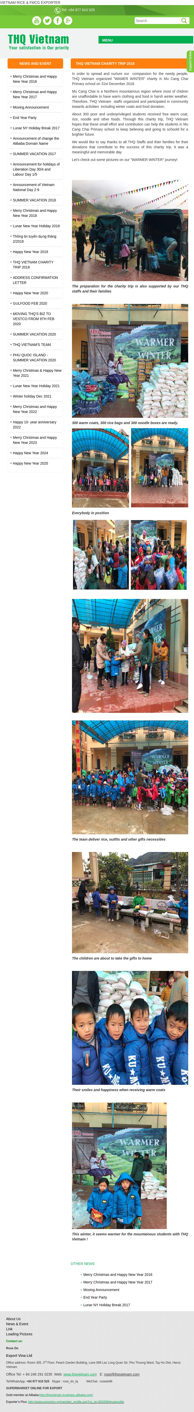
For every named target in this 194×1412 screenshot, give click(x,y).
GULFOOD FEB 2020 (30, 303)
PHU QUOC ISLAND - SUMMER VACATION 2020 (34, 357)
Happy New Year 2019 (30, 252)
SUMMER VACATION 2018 (34, 200)
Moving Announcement (31, 107)
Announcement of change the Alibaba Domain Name (36, 141)
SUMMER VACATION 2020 (34, 334)
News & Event (17, 1324)
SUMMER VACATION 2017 (34, 154)
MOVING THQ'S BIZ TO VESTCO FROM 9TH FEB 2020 (33, 319)
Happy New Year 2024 (30, 453)
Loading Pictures (19, 1334)
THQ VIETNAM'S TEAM (32, 345)
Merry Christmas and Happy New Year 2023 (35, 440)
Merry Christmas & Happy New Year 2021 (37, 373)
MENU (107, 40)
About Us (13, 1319)
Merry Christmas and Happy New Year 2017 (35, 94)
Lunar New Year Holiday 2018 (36, 226)
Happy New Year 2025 (30, 463)
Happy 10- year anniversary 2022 (34, 424)
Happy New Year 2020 (30, 293)
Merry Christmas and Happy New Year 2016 (35, 79)
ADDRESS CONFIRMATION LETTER (35, 280)
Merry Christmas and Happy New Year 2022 (35, 409)
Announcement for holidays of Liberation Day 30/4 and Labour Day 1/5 (36, 169)
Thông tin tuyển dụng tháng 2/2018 (34, 238)
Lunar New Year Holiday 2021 (36, 386)
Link (9, 1329)
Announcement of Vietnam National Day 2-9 (34, 187)
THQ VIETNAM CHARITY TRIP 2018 (33, 264)
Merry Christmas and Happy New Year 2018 (35, 213)
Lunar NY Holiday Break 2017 (36, 128)
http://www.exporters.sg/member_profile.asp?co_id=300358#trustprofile (76, 1402)
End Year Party (24, 118)
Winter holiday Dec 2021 (32, 396)
